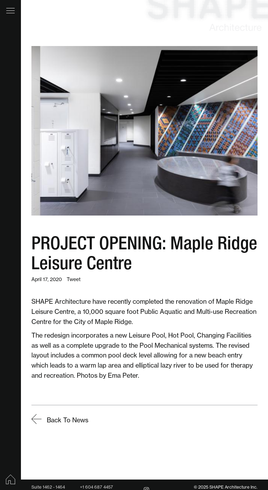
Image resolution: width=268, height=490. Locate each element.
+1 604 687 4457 (96, 487)
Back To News (59, 420)
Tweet (74, 279)
